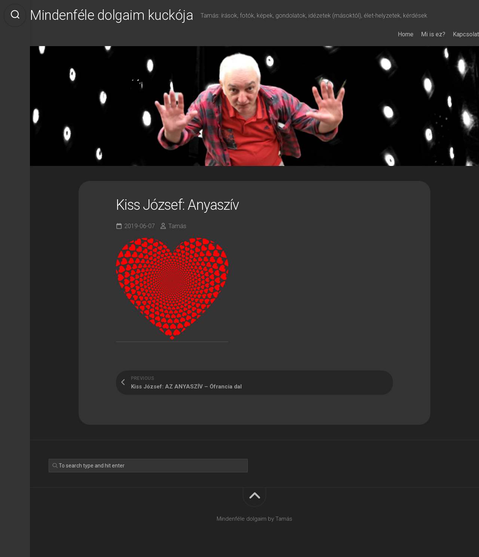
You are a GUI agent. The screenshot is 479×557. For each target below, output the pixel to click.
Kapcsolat (451, 34)
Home (391, 34)
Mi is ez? (418, 34)
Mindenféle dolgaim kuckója (126, 15)
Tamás (177, 226)
